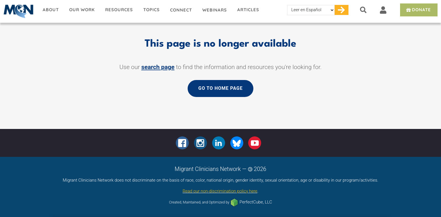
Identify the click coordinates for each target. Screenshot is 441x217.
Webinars (214, 10)
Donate (418, 9)
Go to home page (220, 88)
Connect (181, 10)
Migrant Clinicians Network (18, 11)
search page (157, 67)
